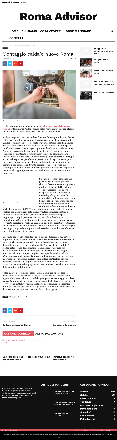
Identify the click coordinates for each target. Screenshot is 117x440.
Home (13, 31)
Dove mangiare (79, 31)
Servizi (11, 45)
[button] (112, 31)
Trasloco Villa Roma (39, 356)
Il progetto (85, 431)
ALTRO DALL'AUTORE (49, 333)
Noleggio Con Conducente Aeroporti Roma (103, 51)
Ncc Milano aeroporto (103, 93)
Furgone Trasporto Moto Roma (63, 358)
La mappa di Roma (97, 431)
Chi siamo (29, 31)
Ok (59, 437)
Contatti (17, 38)
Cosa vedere (51, 31)
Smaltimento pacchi (64, 325)
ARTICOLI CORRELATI (18, 333)
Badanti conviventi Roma (17, 325)
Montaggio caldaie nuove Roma (19, 297)
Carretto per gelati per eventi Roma (13, 358)
